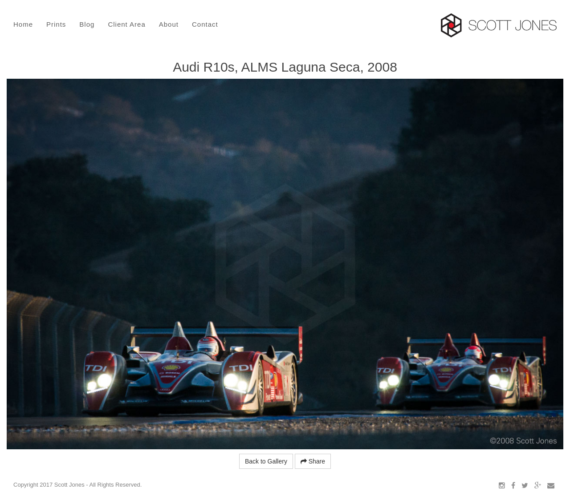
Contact (205, 24)
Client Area (126, 24)
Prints (56, 24)
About (169, 24)
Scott (499, 25)
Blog (86, 24)
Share (313, 461)
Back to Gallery (266, 461)
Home (23, 24)
